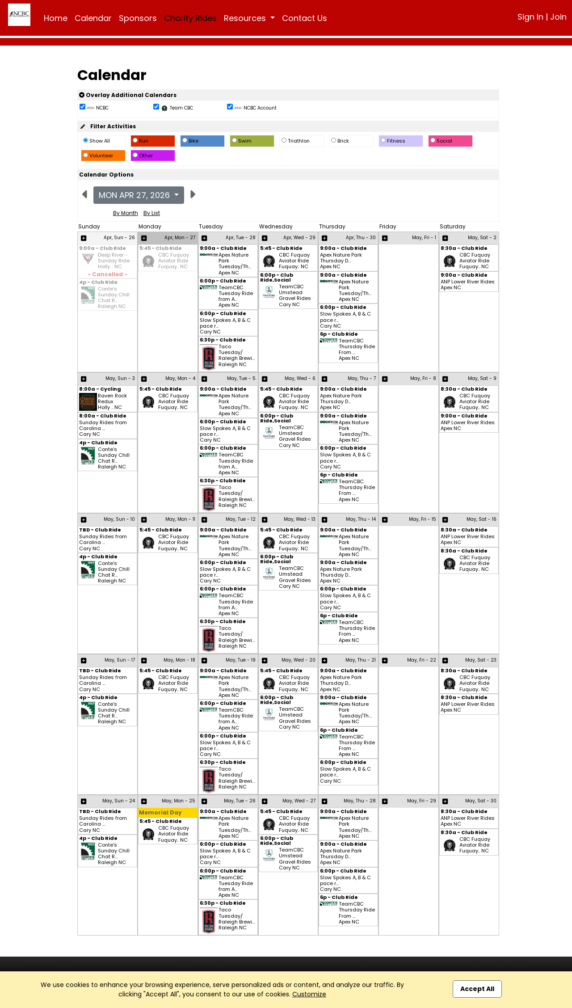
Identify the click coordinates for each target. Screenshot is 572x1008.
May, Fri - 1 (424, 237)
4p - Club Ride (98, 283)
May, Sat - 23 (480, 660)
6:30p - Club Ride (223, 340)
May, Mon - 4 (180, 378)
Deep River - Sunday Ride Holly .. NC (114, 261)
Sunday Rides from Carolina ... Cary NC (103, 429)
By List (151, 213)
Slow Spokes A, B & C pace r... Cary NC (225, 326)
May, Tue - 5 (241, 378)
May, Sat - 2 (482, 237)
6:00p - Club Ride (223, 281)
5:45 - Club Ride (160, 249)
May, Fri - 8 (423, 378)
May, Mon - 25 (178, 800)
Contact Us (304, 18)
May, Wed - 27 (298, 800)
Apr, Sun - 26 (119, 237)
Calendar (93, 18)
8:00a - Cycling (100, 389)
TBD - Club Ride (100, 530)
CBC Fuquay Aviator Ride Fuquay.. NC (173, 261)
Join (558, 16)
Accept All (477, 988)
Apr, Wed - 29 (299, 237)
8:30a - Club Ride (464, 249)
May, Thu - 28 (360, 800)
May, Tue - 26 (240, 800)
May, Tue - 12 (241, 519)
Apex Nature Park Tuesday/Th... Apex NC (235, 264)
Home (55, 18)
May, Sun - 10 (119, 519)
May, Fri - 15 (422, 519)
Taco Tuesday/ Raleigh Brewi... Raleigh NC (237, 356)
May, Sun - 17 (120, 660)
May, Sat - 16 (481, 519)
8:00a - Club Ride (102, 416)
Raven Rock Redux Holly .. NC (112, 402)
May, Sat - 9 (482, 378)
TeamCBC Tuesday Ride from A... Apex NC (236, 296)
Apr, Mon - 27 (179, 237)
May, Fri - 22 (421, 660)
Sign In (530, 16)
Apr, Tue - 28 (241, 237)
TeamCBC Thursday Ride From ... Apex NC (357, 350)
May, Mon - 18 (179, 660)
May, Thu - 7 (362, 378)
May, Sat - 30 (480, 800)
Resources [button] (246, 18)
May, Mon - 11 (180, 519)
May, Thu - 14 (361, 519)
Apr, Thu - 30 (361, 237)
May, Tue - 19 (241, 660)
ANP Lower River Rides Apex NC (468, 285)
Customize (309, 994)
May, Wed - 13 (299, 519)
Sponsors (138, 18)
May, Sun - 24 (118, 800)
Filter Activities (107, 126)
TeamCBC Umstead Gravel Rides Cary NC (295, 296)
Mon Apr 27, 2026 (135, 195)
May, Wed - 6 (300, 378)
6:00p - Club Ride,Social (276, 278)
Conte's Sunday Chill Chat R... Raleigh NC (114, 298)
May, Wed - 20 (298, 660)
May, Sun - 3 (120, 378)
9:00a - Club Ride (102, 249)
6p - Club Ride (339, 334)
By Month (125, 213)
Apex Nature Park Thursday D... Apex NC (341, 261)
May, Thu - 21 (360, 660)
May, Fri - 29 (421, 800)
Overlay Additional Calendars (128, 95)
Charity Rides (190, 18)
